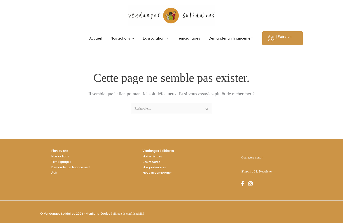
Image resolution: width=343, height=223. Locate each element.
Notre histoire (152, 152)
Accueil (98, 36)
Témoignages (187, 36)
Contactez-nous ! (251, 153)
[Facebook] (242, 179)
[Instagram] (250, 179)
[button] (280, 36)
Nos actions (124, 36)
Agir (54, 168)
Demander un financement (228, 36)
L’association (156, 36)
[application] (133, 36)
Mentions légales (98, 210)
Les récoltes (151, 158)
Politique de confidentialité (127, 210)
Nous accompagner (157, 168)
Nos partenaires (154, 163)
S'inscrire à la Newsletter (256, 167)
